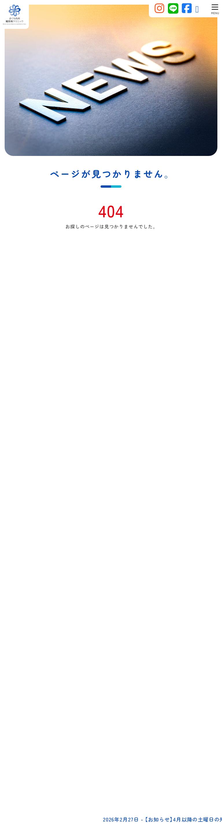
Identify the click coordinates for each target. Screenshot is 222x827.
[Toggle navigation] (215, 8)
